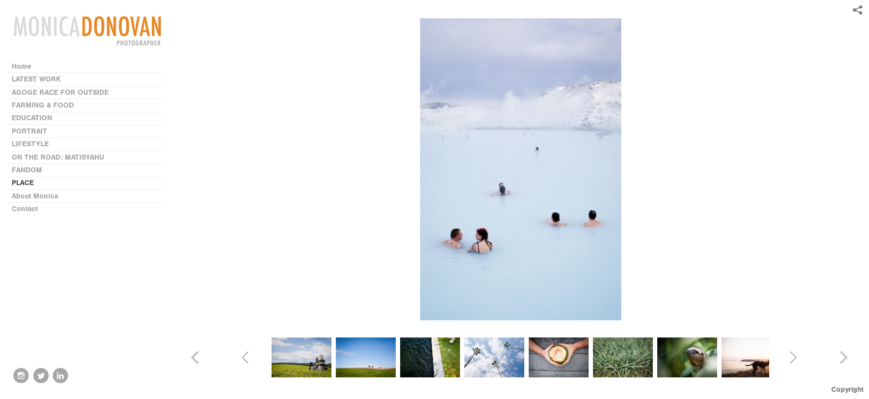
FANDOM (27, 170)
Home (22, 66)
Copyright (847, 389)
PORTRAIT (29, 131)
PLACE (23, 182)
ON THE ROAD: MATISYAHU (58, 157)
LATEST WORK (36, 79)
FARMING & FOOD (43, 105)
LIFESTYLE (30, 144)
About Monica (35, 196)
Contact (25, 208)
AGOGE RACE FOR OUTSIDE (60, 92)
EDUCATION (32, 118)
